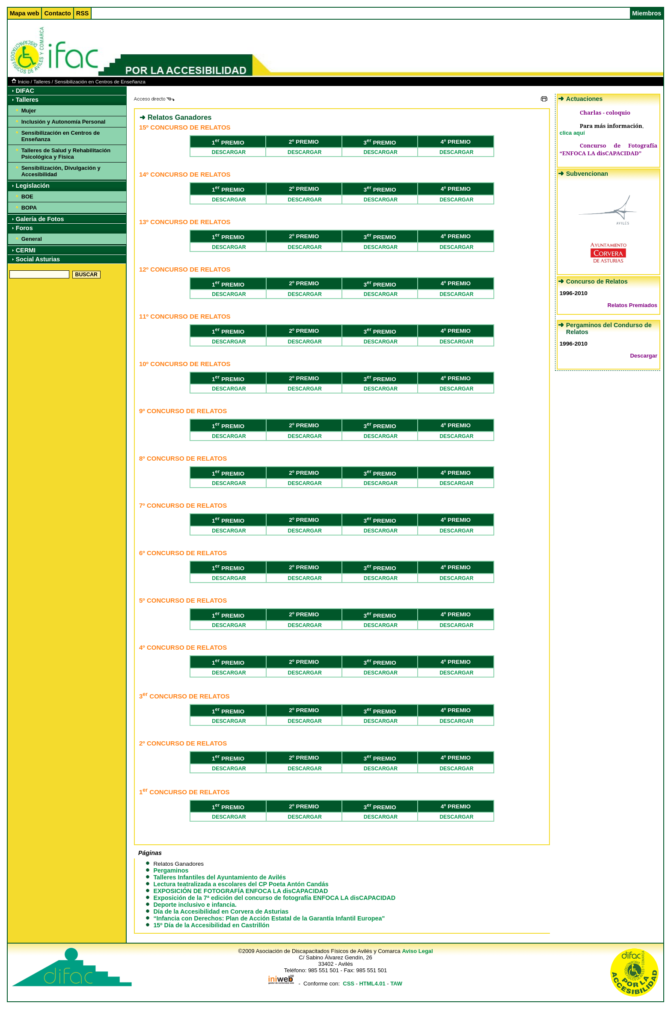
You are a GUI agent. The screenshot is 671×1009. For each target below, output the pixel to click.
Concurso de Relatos (597, 281)
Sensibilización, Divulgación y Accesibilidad (61, 171)
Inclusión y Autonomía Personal (63, 121)
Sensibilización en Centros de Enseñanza (99, 81)
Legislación (33, 185)
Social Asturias (38, 259)
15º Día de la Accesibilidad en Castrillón (211, 925)
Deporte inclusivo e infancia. (195, 904)
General (31, 239)
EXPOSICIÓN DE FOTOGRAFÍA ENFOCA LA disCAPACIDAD (240, 891)
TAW (396, 983)
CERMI (26, 250)
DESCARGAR (228, 152)
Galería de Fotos (40, 219)
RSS (82, 13)
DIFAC (25, 90)
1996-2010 (573, 293)
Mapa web (24, 13)
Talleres (41, 81)
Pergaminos (170, 870)
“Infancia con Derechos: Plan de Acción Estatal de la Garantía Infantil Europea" (269, 918)
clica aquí (572, 133)
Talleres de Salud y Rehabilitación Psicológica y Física (66, 153)
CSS (348, 983)
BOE (27, 196)
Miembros (646, 13)
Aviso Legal (417, 951)
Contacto (57, 13)
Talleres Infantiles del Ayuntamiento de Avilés (219, 877)
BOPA (29, 207)
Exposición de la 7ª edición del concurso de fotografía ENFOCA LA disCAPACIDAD (274, 897)
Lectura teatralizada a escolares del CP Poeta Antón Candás (240, 884)
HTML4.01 (372, 983)
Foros (24, 228)
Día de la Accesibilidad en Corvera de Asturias (220, 911)
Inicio (21, 81)
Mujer (28, 110)
